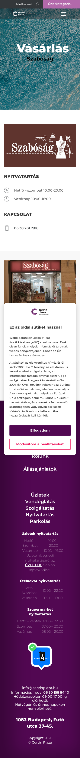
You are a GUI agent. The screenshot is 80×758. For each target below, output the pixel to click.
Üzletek (40, 495)
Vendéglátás (40, 501)
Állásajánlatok (40, 469)
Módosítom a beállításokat (40, 444)
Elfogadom (40, 430)
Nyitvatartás (40, 515)
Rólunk (40, 456)
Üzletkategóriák (60, 4)
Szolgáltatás (40, 508)
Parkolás (40, 521)
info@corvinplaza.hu (40, 688)
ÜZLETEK (33, 565)
